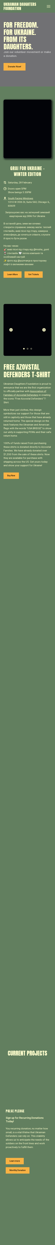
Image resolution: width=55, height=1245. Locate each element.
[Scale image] (27, 129)
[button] (15, 66)
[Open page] (27, 1084)
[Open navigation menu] (48, 6)
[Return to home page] (25, 6)
